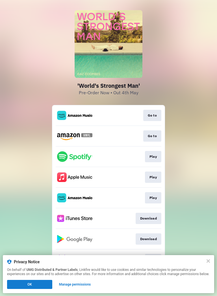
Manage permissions (75, 284)
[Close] (208, 261)
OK (29, 284)
